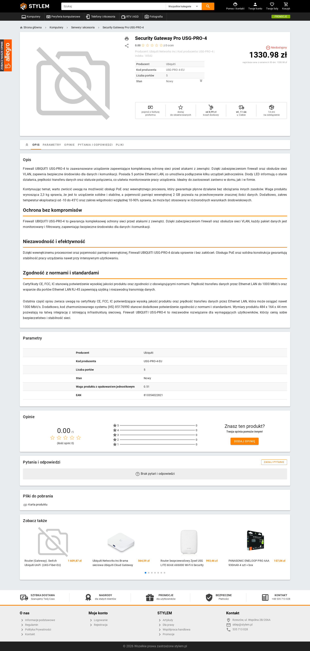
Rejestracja (98, 625)
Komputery (30, 16)
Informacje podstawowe (37, 620)
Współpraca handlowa (173, 629)
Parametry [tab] (52, 144)
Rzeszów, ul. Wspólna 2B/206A (251, 620)
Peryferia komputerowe (63, 16)
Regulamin (29, 625)
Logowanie (98, 620)
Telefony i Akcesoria (100, 16)
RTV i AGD (130, 16)
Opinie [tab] (69, 144)
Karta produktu (35, 504)
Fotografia (153, 16)
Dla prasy (165, 625)
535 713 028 (240, 629)
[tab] (27, 144)
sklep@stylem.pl (242, 624)
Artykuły (165, 620)
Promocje (281, 16)
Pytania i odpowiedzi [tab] (95, 144)
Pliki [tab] (120, 144)
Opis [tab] (36, 144)
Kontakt (27, 634)
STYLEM (39, 6)
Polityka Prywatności (35, 629)
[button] (184, 6)
